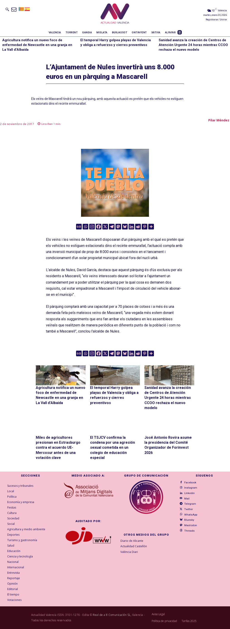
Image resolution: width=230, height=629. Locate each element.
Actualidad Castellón (133, 546)
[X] (105, 226)
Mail (185, 496)
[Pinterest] (144, 226)
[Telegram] (112, 226)
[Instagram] (92, 226)
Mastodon (188, 520)
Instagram (188, 487)
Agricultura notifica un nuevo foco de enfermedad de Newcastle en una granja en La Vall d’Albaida (37, 45)
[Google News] (79, 226)
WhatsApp (188, 511)
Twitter (186, 506)
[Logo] (115, 14)
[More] (151, 226)
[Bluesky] (125, 226)
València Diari (129, 552)
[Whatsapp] (85, 226)
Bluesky (187, 515)
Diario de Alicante (131, 541)
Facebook (188, 482)
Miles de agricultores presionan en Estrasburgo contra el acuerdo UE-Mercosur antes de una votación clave (58, 447)
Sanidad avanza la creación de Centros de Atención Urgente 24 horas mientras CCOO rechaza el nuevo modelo (193, 45)
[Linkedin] (131, 226)
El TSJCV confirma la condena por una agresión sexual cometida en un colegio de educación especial (112, 447)
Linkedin (187, 491)
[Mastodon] (118, 226)
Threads (187, 525)
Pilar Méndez (218, 120)
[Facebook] (98, 226)
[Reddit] (138, 226)
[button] (7, 9)
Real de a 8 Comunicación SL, (112, 615)
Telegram (188, 501)
